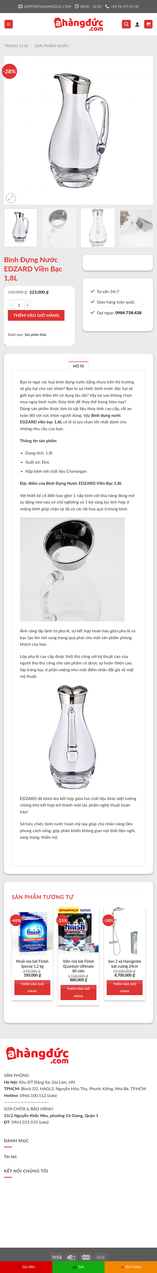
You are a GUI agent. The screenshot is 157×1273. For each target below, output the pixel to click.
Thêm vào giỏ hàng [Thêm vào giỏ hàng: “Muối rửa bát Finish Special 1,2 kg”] (32, 987)
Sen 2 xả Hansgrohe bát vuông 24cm (124, 963)
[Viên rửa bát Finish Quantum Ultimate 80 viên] (78, 931)
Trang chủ (16, 45)
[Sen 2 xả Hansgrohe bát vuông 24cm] (124, 931)
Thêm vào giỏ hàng (36, 315)
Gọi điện (26, 1267)
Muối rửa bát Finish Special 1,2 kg (32, 963)
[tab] (78, 366)
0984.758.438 (128, 312)
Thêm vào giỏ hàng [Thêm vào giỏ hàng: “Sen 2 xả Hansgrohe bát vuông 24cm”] (124, 987)
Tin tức (10, 1156)
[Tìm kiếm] (126, 24)
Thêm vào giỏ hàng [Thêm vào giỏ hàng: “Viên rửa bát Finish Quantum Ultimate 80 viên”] (78, 992)
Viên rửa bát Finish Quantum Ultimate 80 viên (78, 966)
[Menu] (8, 24)
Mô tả (78, 366)
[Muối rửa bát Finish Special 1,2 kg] (32, 931)
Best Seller (130, 1267)
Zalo (78, 1267)
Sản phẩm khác (52, 45)
